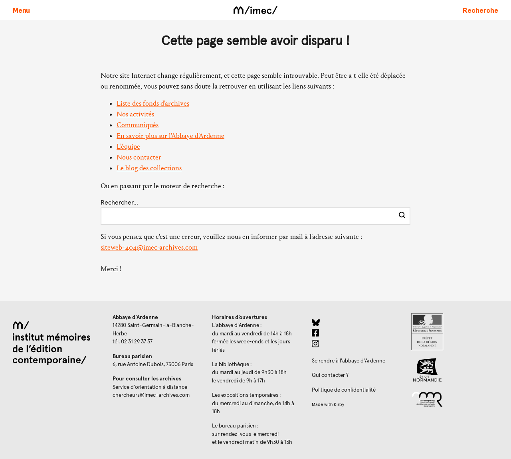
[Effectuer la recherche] (402, 216)
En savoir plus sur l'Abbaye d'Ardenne (170, 136)
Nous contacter (139, 157)
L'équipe (128, 146)
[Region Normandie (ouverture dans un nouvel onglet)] (454, 370)
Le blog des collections (149, 168)
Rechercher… (119, 202)
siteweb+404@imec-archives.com (149, 247)
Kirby (339, 404)
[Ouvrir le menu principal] (21, 10)
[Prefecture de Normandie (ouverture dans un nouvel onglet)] (454, 331)
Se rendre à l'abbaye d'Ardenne (348, 361)
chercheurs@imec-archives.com (151, 395)
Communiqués (137, 125)
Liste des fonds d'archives (153, 103)
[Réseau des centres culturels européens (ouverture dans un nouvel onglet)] (454, 399)
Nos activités (135, 114)
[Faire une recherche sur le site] (480, 10)
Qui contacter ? (330, 375)
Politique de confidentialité (344, 390)
